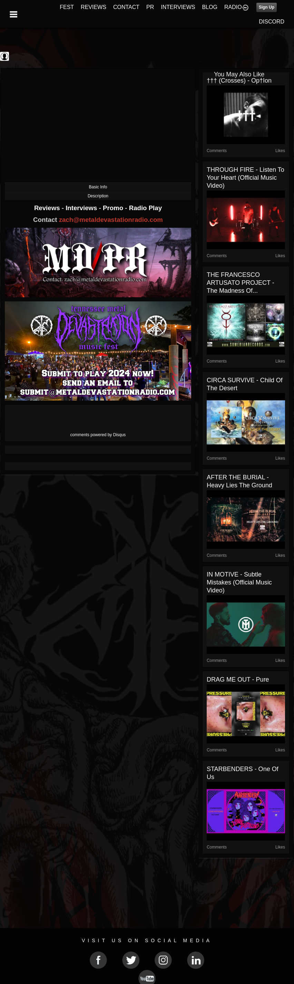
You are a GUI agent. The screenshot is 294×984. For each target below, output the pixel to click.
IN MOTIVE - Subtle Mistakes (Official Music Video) (239, 582)
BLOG (209, 7)
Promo (114, 208)
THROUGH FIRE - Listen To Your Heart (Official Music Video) (245, 177)
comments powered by (98, 434)
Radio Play (145, 208)
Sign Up (266, 7)
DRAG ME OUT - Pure (238, 679)
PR (150, 7)
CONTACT (126, 7)
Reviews (48, 208)
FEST (67, 7)
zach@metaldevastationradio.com (111, 219)
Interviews (82, 208)
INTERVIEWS (178, 7)
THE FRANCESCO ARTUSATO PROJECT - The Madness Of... (240, 282)
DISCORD (271, 22)
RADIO (233, 7)
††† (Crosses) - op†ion (239, 80)
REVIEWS (93, 7)
